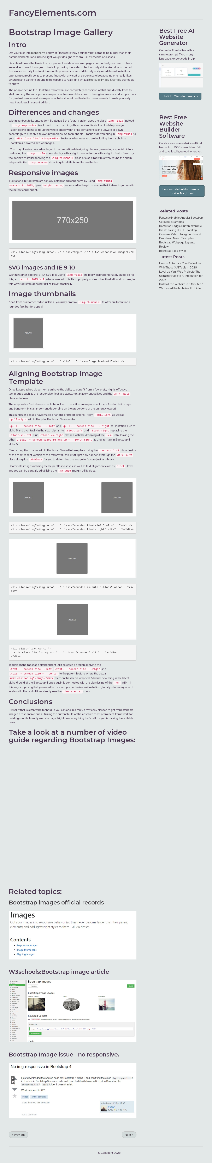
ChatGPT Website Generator (180, 96)
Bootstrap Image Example (104, 79)
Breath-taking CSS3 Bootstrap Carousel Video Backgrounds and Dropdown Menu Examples (180, 234)
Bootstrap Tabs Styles (173, 251)
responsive (38, 53)
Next (129, 1135)
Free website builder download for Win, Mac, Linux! (182, 191)
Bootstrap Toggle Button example (180, 226)
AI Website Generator (176, 36)
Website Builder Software (172, 129)
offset (116, 153)
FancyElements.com (52, 13)
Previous (18, 1135)
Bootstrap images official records (56, 902)
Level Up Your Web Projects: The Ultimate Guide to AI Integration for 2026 (180, 276)
